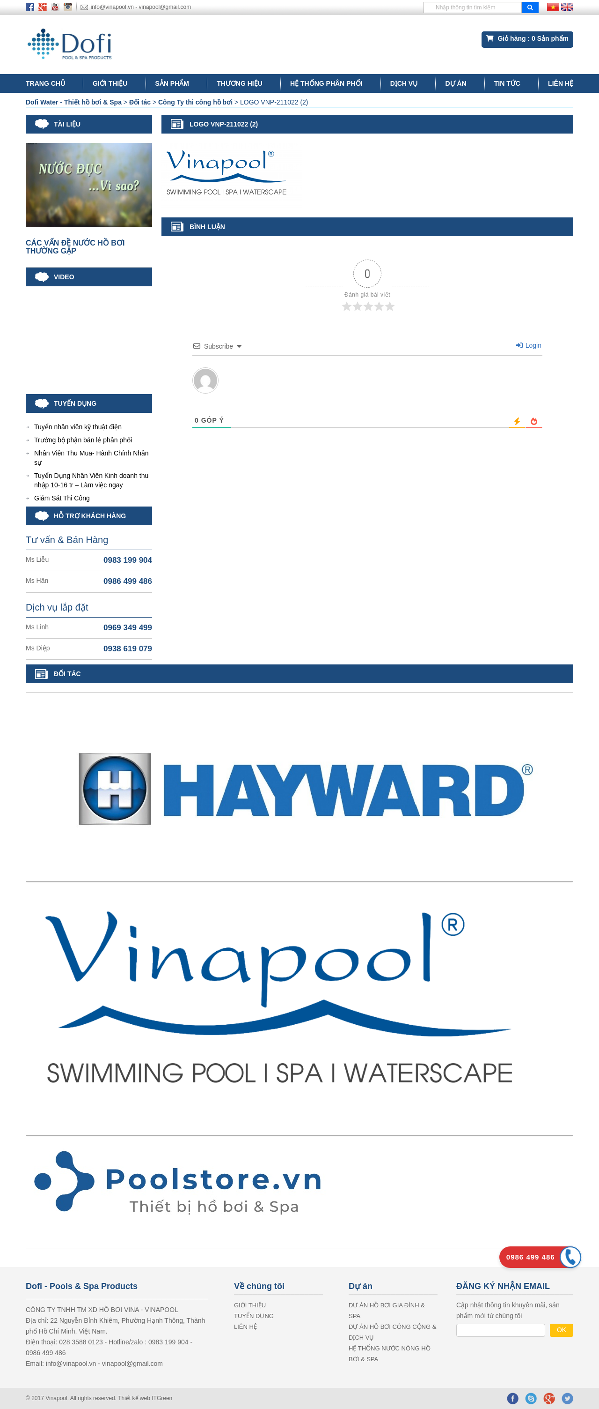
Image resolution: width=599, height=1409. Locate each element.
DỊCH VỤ (404, 83)
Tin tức (507, 83)
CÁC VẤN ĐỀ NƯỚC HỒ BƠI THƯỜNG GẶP (75, 247)
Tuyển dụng (254, 1316)
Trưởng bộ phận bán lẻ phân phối (83, 440)
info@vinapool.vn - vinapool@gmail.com (141, 7)
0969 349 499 (127, 627)
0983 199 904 (127, 560)
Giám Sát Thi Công (62, 498)
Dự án (455, 83)
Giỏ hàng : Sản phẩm (527, 38)
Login (528, 345)
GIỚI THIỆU (110, 83)
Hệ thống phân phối (326, 83)
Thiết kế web (135, 1398)
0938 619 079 (127, 648)
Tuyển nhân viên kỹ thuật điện (78, 427)
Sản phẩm (172, 83)
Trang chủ (45, 83)
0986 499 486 (127, 581)
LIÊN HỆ (560, 83)
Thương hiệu (240, 83)
